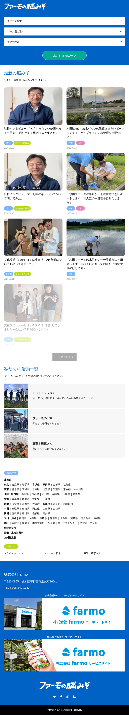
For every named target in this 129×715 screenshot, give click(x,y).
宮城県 (36, 484)
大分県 (64, 518)
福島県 (67, 484)
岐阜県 (15, 499)
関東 (6, 489)
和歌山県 (68, 503)
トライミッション (13, 553)
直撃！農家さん (92, 553)
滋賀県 (15, 503)
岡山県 (36, 508)
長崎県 (43, 518)
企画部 (51, 523)
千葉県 (56, 489)
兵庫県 (46, 503)
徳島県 (15, 513)
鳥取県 (15, 508)
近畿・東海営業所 (13, 532)
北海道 (7, 479)
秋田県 (46, 484)
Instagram (68, 696)
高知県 (46, 513)
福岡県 (22, 518)
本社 (6, 523)
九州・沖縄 (10, 518)
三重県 (46, 499)
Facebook (61, 696)
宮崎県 (74, 518)
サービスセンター (67, 523)
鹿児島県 (85, 518)
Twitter (54, 696)
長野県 (76, 494)
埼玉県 (46, 489)
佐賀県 (33, 518)
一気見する (64, 356)
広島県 (46, 508)
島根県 (25, 508)
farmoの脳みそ (55, 710)
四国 (6, 513)
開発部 (25, 523)
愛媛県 (36, 513)
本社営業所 (38, 523)
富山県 (35, 494)
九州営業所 (10, 537)
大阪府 (36, 503)
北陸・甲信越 (11, 494)
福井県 (56, 494)
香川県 (25, 513)
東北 (6, 484)
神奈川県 (78, 489)
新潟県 (25, 494)
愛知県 (36, 499)
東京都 (67, 489)
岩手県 (25, 484)
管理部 (15, 523)
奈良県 (56, 503)
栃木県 (15, 489)
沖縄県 (97, 518)
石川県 (45, 494)
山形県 (56, 484)
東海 (6, 499)
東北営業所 (10, 528)
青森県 (15, 484)
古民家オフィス (88, 523)
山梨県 (66, 494)
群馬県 (36, 489)
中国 (6, 508)
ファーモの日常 (52, 553)
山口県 (56, 508)
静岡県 (25, 499)
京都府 (25, 503)
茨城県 (25, 489)
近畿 (6, 503)
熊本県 (53, 518)
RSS (74, 696)
